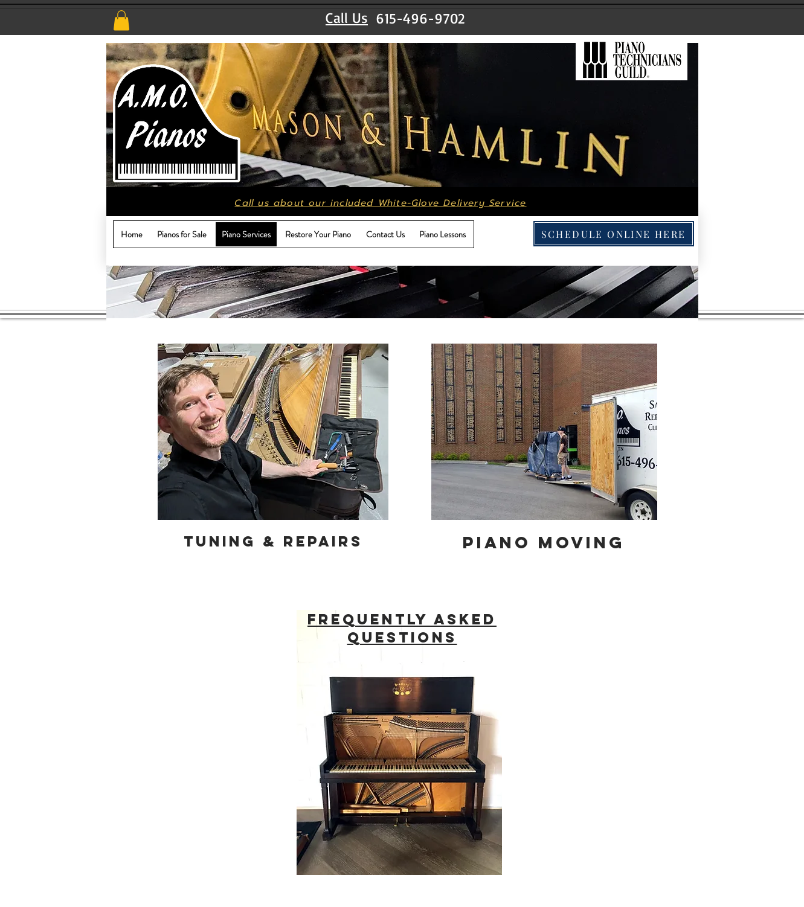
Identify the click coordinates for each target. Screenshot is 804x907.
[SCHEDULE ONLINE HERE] (614, 233)
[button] (121, 20)
